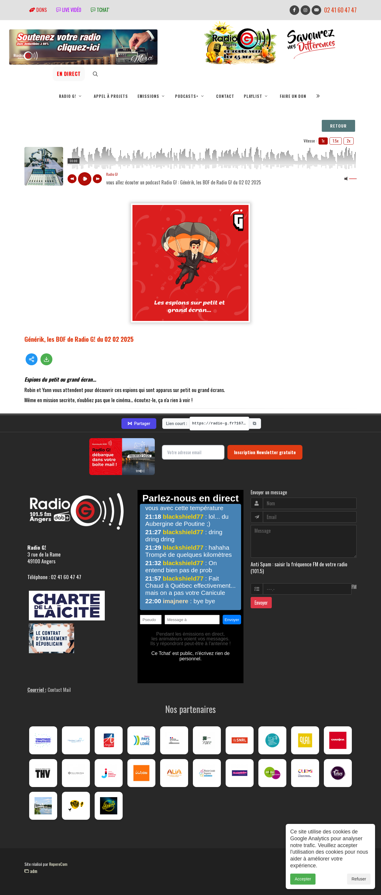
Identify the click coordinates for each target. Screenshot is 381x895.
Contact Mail (59, 689)
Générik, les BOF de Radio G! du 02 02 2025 (79, 339)
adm (30, 871)
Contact (225, 96)
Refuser (359, 879)
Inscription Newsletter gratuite (265, 452)
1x (323, 141)
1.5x (335, 141)
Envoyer (261, 602)
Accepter (303, 879)
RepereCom (58, 864)
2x (348, 141)
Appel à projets (111, 96)
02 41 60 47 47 (340, 10)
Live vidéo (68, 9)
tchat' (100, 9)
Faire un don (293, 96)
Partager (138, 423)
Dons (38, 9)
